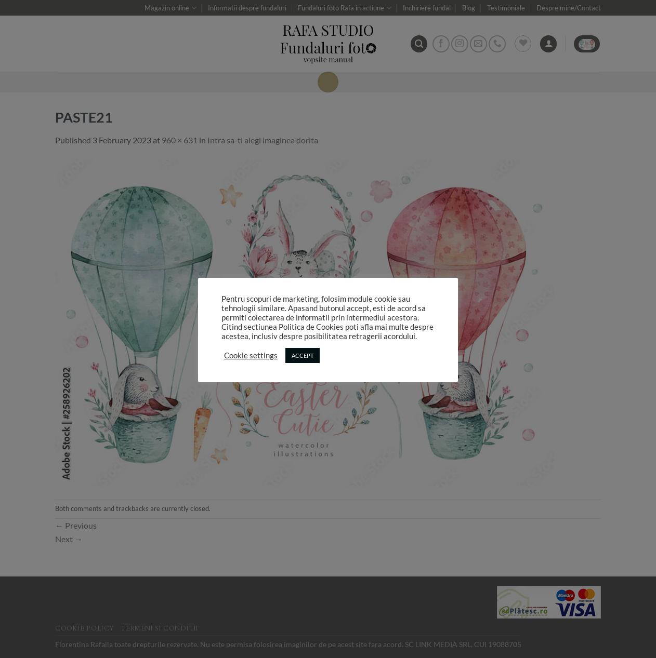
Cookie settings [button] (251, 355)
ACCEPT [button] (302, 355)
